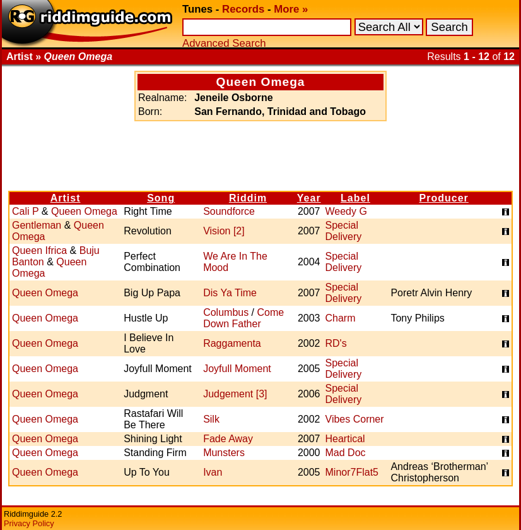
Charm (340, 318)
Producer (444, 198)
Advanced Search (224, 43)
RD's (336, 343)
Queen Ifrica (39, 250)
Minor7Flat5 (351, 472)
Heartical (345, 438)
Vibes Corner (354, 419)
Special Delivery (343, 231)
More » (291, 9)
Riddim (248, 198)
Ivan (212, 472)
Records (243, 9)
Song (161, 198)
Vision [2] (224, 231)
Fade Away (228, 438)
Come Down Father (243, 318)
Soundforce (229, 211)
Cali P (25, 211)
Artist (65, 198)
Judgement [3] (235, 393)
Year (309, 198)
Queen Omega (84, 211)
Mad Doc (345, 452)
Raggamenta (232, 343)
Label (355, 198)
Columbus (226, 312)
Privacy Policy (29, 523)
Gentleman (36, 225)
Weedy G (346, 211)
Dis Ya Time (230, 292)
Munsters (224, 452)
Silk (211, 419)
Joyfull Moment (237, 368)
